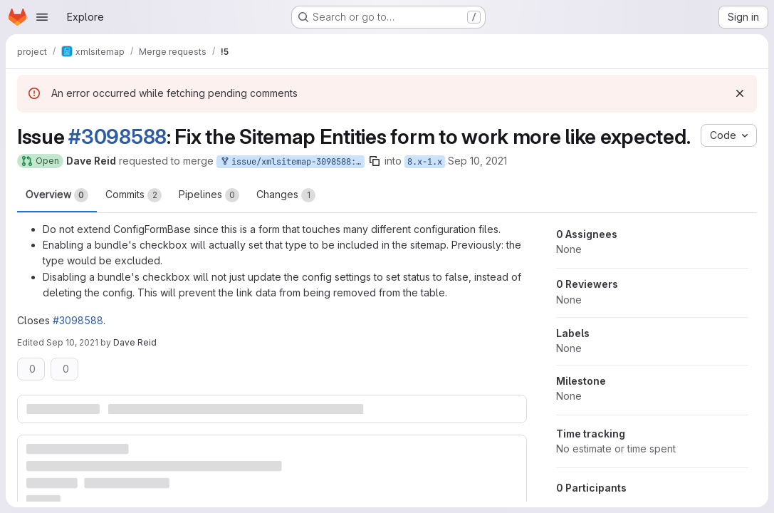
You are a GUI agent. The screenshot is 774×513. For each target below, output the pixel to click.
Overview (57, 195)
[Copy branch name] (374, 161)
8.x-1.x (424, 161)
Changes (285, 195)
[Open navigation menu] (42, 17)
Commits (133, 195)
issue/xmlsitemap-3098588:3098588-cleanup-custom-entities (292, 162)
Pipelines (209, 195)
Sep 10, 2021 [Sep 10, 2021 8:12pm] (72, 342)
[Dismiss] (739, 93)
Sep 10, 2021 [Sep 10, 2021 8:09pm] (477, 161)
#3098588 (117, 136)
